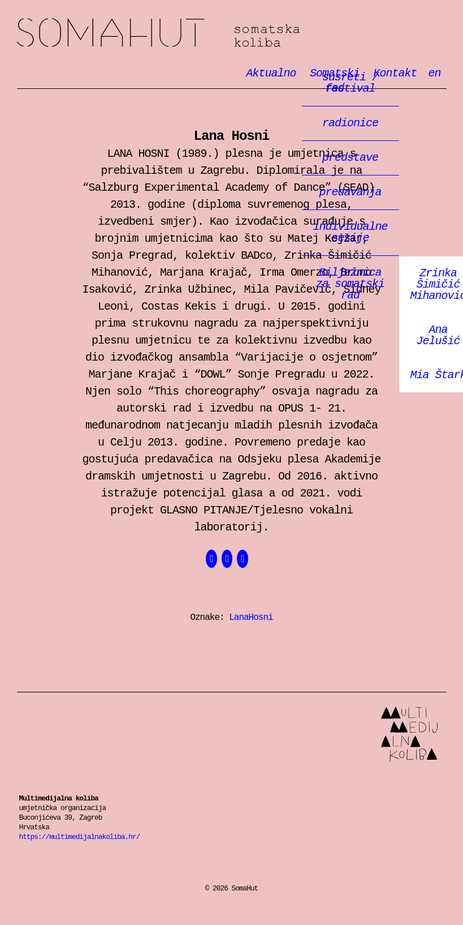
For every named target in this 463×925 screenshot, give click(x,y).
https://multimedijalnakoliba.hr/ (79, 837)
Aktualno (271, 73)
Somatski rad (335, 81)
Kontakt (395, 73)
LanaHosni (250, 618)
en (434, 73)
